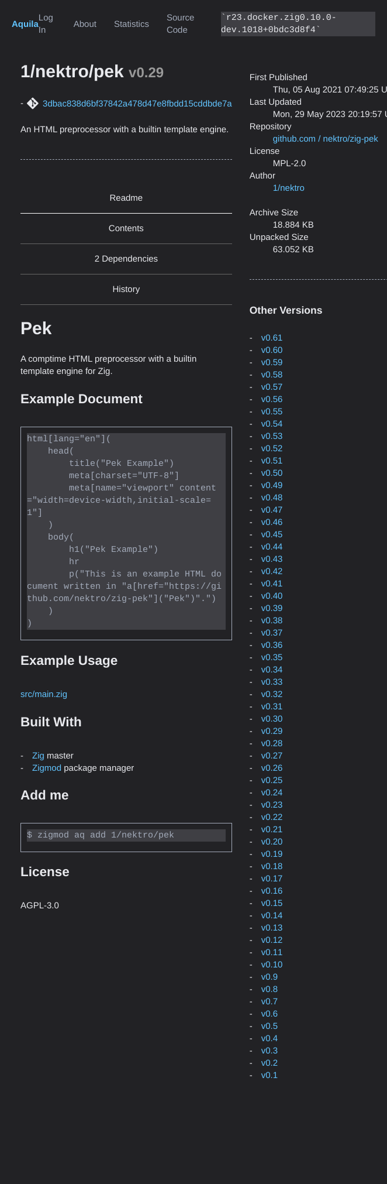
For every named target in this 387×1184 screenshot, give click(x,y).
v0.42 (272, 571)
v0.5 (269, 1026)
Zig (38, 755)
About (85, 24)
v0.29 (272, 731)
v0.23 (272, 805)
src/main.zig (43, 694)
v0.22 (272, 817)
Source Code (181, 24)
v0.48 (272, 498)
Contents (126, 229)
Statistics (131, 24)
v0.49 (272, 485)
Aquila (25, 24)
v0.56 (272, 399)
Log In (46, 24)
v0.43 (272, 559)
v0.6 (269, 1014)
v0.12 (272, 940)
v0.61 (272, 338)
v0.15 (272, 903)
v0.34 (272, 670)
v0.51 (272, 461)
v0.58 (272, 375)
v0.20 (272, 842)
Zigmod (46, 768)
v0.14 (272, 916)
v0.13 (272, 928)
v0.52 (272, 449)
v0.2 (269, 1063)
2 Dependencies (126, 259)
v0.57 (272, 387)
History (126, 289)
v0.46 (272, 522)
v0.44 (272, 547)
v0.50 (272, 473)
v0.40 (272, 596)
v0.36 (272, 645)
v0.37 (272, 633)
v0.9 (269, 977)
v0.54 (272, 424)
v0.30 (272, 719)
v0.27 (272, 756)
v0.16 (272, 891)
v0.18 (272, 866)
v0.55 (272, 412)
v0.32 (272, 694)
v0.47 (272, 510)
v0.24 (272, 793)
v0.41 (272, 584)
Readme (126, 198)
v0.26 (272, 768)
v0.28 (272, 744)
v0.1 (269, 1075)
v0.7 (269, 1002)
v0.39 (272, 608)
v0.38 (272, 621)
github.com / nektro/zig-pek (325, 139)
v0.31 (272, 707)
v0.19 (272, 854)
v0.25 (272, 780)
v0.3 (269, 1051)
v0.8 (269, 989)
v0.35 (272, 658)
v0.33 (272, 682)
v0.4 (269, 1039)
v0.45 (272, 535)
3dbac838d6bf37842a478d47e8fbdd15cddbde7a (137, 104)
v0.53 (272, 436)
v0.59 (272, 363)
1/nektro (289, 188)
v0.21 (272, 830)
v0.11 (272, 953)
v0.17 (272, 879)
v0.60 (272, 350)
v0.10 (272, 965)
